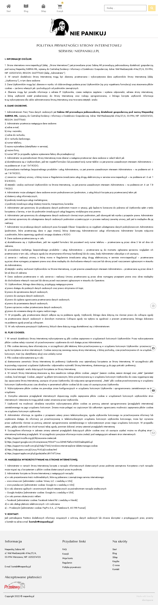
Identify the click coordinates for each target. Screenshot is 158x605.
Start (9, 11)
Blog (26, 11)
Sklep (43, 11)
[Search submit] (152, 8)
